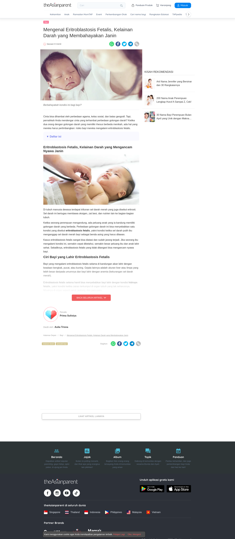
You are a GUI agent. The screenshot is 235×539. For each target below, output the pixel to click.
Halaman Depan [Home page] (49, 335)
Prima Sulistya (68, 315)
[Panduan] (178, 457)
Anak (66, 14)
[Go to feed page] (57, 6)
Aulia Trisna (61, 327)
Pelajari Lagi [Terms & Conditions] (119, 534)
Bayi (46, 22)
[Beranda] (56, 457)
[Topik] (147, 457)
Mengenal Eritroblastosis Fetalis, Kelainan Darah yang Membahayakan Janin (97, 335)
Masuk (182, 5)
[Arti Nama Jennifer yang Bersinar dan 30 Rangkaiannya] (168, 83)
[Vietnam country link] (153, 512)
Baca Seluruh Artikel (91, 298)
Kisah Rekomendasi (158, 71)
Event (99, 14)
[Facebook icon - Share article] (118, 44)
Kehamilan (55, 14)
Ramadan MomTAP (83, 14)
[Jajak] (87, 457)
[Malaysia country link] (134, 512)
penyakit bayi (62, 344)
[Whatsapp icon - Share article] (111, 44)
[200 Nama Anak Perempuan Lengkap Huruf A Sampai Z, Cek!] (168, 100)
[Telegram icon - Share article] (130, 44)
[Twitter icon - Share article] (124, 44)
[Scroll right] (188, 14)
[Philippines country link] (113, 512)
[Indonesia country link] (92, 512)
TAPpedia (177, 14)
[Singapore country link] (52, 512)
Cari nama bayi (138, 14)
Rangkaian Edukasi (159, 14)
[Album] (117, 457)
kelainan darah (48, 344)
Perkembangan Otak (116, 14)
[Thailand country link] (72, 512)
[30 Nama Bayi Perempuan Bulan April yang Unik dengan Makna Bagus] (168, 116)
